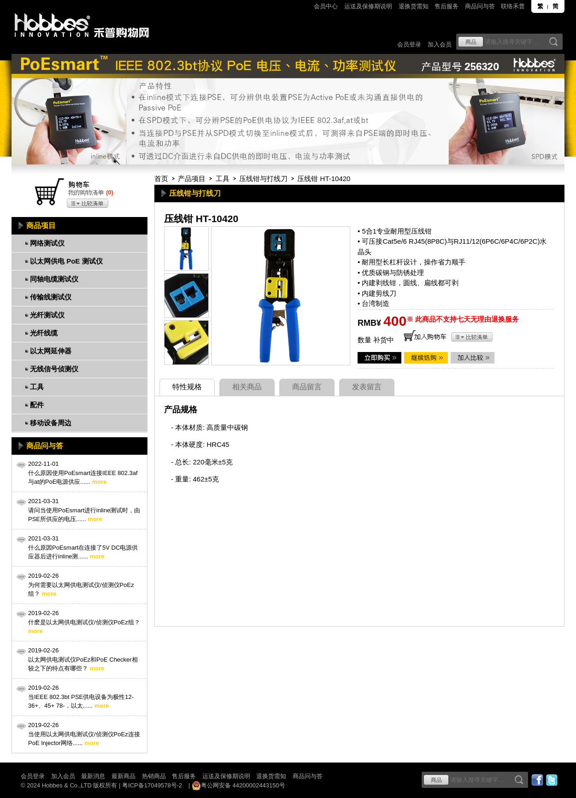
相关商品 (247, 387)
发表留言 (367, 387)
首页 (161, 178)
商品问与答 (480, 6)
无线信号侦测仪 (54, 369)
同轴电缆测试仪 (54, 279)
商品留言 (307, 387)
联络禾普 (513, 6)
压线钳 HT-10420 (323, 178)
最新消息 (93, 776)
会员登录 (409, 44)
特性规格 (187, 387)
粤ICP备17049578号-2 (152, 785)
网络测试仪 (47, 243)
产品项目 (192, 178)
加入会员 (440, 44)
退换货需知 (414, 6)
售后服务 (446, 6)
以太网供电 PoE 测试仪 (66, 261)
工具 (222, 178)
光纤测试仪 (47, 315)
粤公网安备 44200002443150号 (238, 785)
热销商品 (154, 776)
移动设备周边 (50, 423)
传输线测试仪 (50, 297)
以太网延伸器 (50, 351)
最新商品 (123, 776)
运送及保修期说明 (368, 6)
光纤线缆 (44, 333)
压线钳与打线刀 (263, 178)
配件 (37, 405)
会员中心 (326, 6)
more (99, 481)
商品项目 (41, 225)
